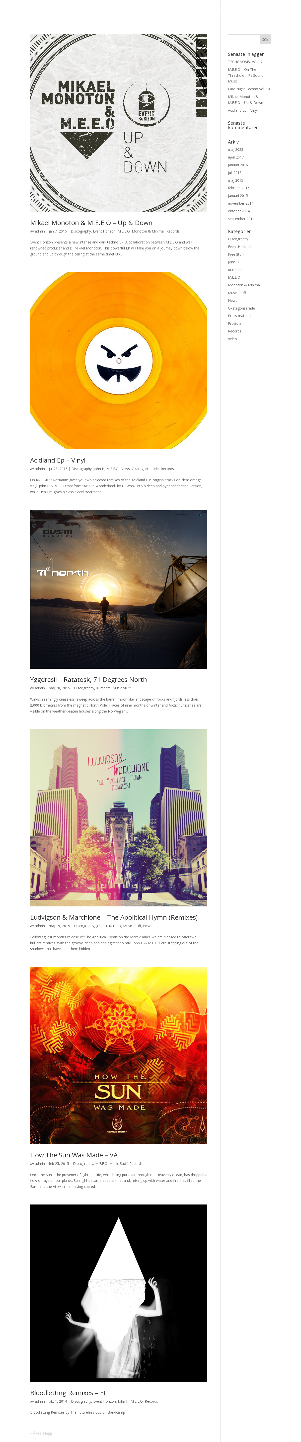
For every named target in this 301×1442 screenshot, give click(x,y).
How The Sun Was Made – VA (74, 1154)
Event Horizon (104, 231)
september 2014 (241, 218)
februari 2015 (238, 187)
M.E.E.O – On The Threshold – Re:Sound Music (245, 75)
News (76, 10)
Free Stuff (236, 254)
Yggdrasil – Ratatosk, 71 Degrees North (88, 679)
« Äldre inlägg (41, 1433)
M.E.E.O (193, 10)
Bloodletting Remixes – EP (69, 1392)
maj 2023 (235, 149)
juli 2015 (234, 172)
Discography (164, 10)
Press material (275, 10)
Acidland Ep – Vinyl (57, 460)
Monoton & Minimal (148, 231)
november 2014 (240, 203)
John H (99, 468)
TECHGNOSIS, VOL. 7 (245, 61)
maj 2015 (235, 180)
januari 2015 (238, 195)
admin (40, 231)
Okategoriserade (145, 468)
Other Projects (226, 10)
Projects (234, 323)
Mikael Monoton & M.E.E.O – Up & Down (91, 222)
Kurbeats (103, 688)
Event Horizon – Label (115, 10)
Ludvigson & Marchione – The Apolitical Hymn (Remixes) (114, 917)
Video (232, 338)
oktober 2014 (239, 211)
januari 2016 (238, 164)
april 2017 (236, 157)
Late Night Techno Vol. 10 (249, 88)
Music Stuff (122, 688)
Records (173, 231)
